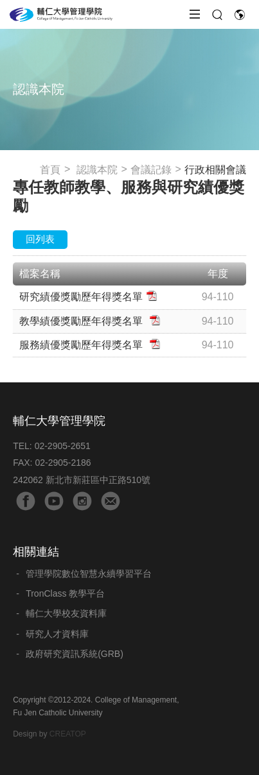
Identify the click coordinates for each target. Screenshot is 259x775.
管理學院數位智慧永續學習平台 (89, 573)
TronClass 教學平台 (65, 593)
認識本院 (97, 169)
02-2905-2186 (63, 462)
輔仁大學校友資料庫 (66, 613)
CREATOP (67, 733)
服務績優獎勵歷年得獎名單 (82, 344)
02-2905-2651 (63, 446)
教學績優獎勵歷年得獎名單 (82, 321)
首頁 (50, 169)
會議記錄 (151, 169)
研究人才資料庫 (57, 634)
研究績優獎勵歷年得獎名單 (81, 296)
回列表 (40, 239)
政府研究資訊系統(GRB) (74, 654)
